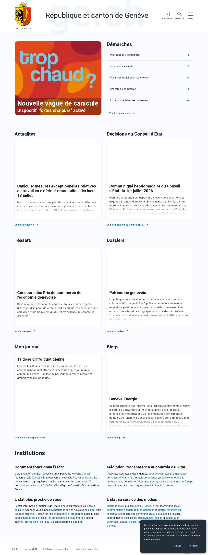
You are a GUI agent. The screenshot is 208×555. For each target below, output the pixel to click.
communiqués (169, 506)
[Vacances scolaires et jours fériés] (150, 77)
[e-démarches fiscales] (150, 66)
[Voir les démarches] (150, 113)
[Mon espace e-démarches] (150, 55)
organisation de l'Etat (29, 473)
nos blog (90, 509)
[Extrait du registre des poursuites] (150, 100)
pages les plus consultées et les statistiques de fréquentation (50, 517)
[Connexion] (167, 15)
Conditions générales (87, 549)
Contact (16, 549)
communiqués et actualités (151, 513)
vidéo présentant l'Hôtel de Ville (41, 485)
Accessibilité (31, 549)
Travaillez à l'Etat (34, 521)
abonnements (27, 513)
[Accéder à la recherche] (179, 15)
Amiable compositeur (146, 477)
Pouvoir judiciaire (83, 477)
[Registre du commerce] (150, 89)
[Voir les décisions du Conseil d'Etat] (150, 224)
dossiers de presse (134, 517)
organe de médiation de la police (154, 485)
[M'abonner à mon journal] (58, 437)
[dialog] (173, 536)
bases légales (154, 517)
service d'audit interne (171, 481)
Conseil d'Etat (40, 477)
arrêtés (162, 509)
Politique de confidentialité (57, 549)
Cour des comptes (158, 473)
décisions (148, 509)
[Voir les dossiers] (150, 331)
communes (81, 481)
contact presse (128, 521)
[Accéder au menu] (190, 15)
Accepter (193, 545)
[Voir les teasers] (58, 331)
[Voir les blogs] (150, 437)
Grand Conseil (82, 473)
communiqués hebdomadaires (124, 509)
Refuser (178, 545)
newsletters (55, 509)
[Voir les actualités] (58, 224)
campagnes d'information (69, 513)
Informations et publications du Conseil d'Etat (133, 506)
